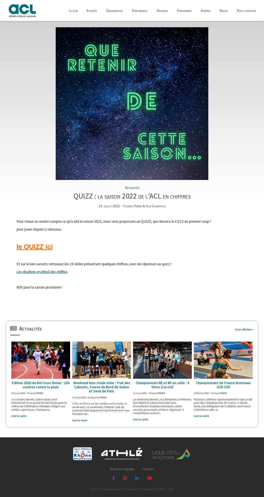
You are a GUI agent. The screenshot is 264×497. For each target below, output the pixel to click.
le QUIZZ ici (34, 246)
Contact (148, 469)
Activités (92, 10)
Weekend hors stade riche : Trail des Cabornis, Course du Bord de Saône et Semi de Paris (101, 387)
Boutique (162, 10)
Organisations (114, 10)
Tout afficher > (244, 329)
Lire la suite (18, 416)
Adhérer (205, 10)
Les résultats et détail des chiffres (41, 272)
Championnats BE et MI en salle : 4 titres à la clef (162, 385)
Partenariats (184, 10)
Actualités (132, 187)
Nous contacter (246, 10)
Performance (139, 10)
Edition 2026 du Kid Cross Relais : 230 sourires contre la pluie (41, 385)
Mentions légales (122, 469)
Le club (73, 10)
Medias (223, 10)
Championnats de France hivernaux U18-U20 (223, 385)
